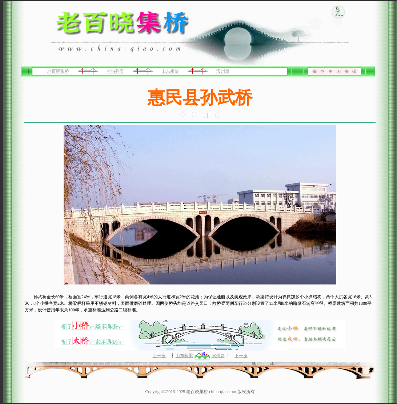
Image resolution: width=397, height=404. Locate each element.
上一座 (159, 355)
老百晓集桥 (58, 71)
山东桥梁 (170, 71)
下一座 (241, 355)
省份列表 (115, 71)
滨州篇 (222, 71)
